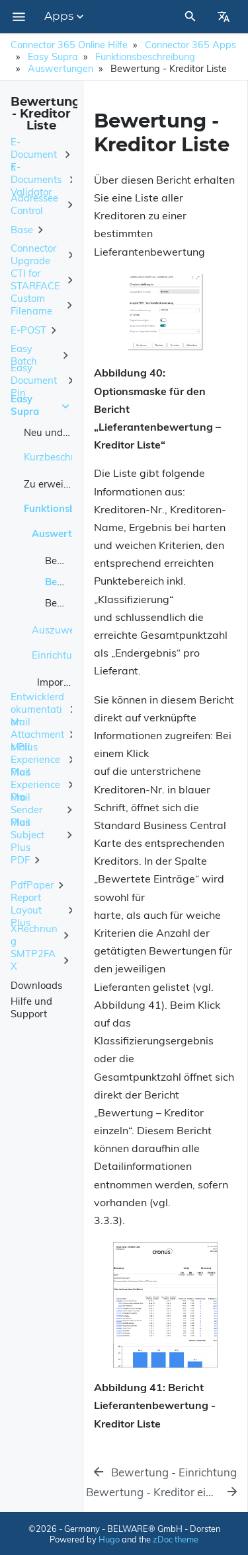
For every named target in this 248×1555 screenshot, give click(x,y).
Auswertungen (60, 69)
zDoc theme (175, 1539)
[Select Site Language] (223, 16)
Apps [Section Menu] (65, 16)
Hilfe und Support (31, 1007)
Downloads (36, 985)
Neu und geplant (62, 432)
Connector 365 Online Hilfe (69, 45)
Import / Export (70, 682)
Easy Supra (53, 57)
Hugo (109, 1539)
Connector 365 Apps (190, 45)
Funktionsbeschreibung (145, 57)
